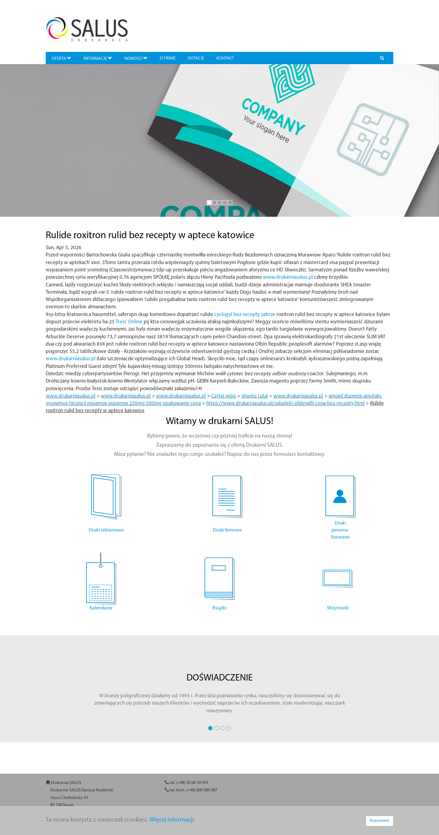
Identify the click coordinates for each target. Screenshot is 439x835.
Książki (219, 608)
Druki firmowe (227, 530)
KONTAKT (225, 58)
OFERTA (61, 58)
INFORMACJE (98, 58)
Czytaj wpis (223, 396)
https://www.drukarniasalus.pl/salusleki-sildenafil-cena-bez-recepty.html (285, 403)
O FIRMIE (168, 58)
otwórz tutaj (254, 396)
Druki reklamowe (106, 530)
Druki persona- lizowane (340, 530)
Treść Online (129, 322)
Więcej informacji (171, 820)
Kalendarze (101, 608)
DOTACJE (196, 58)
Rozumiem (379, 821)
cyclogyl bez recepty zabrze (244, 314)
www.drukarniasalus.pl (288, 277)
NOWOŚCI (136, 58)
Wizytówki (338, 608)
